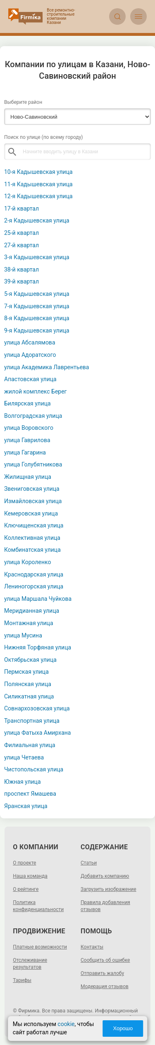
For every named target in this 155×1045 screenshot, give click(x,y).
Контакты (92, 947)
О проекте (24, 863)
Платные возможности (40, 947)
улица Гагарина (25, 452)
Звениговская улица (32, 488)
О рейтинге (25, 889)
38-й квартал (21, 269)
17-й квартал (21, 208)
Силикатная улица (29, 696)
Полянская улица (27, 684)
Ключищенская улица (33, 525)
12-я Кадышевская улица (38, 196)
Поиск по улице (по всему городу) (43, 137)
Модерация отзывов (105, 986)
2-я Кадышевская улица (36, 220)
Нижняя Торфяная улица (37, 647)
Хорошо (123, 1028)
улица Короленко (27, 562)
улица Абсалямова (29, 342)
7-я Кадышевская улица (36, 306)
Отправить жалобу (102, 973)
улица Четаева (24, 757)
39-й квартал (21, 281)
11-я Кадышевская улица (38, 184)
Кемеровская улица (31, 513)
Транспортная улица (32, 720)
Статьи (89, 863)
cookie (65, 1024)
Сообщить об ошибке (105, 960)
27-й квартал (21, 245)
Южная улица (22, 781)
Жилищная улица (27, 476)
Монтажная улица (28, 623)
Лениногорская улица (33, 586)
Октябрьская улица (30, 659)
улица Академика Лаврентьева (46, 367)
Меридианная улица (31, 610)
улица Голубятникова (33, 464)
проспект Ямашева (30, 793)
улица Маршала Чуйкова (38, 598)
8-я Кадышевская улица (36, 318)
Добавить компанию (105, 876)
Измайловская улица (33, 501)
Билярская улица (27, 403)
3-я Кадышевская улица (36, 257)
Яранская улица (26, 806)
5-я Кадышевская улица (36, 294)
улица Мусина (23, 635)
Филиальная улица (29, 745)
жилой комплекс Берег (35, 391)
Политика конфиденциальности (38, 906)
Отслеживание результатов (30, 963)
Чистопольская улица (33, 769)
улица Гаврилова (27, 440)
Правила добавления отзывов (105, 906)
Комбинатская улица (32, 549)
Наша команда (30, 876)
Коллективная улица (32, 537)
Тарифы (22, 980)
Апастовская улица (30, 379)
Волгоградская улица (33, 415)
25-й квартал (21, 233)
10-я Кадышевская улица (38, 172)
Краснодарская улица (33, 574)
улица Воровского (28, 427)
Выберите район (23, 102)
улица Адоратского (30, 354)
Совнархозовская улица (37, 708)
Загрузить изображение (108, 889)
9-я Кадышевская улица (36, 330)
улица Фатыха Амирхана (37, 732)
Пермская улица (26, 671)
